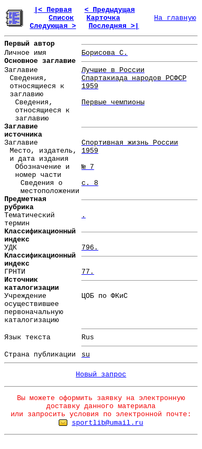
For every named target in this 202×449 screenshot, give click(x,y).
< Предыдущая (110, 10)
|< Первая (53, 10)
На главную (175, 18)
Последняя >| (113, 26)
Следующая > (53, 26)
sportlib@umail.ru (107, 423)
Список (61, 18)
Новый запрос (101, 374)
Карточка (103, 18)
